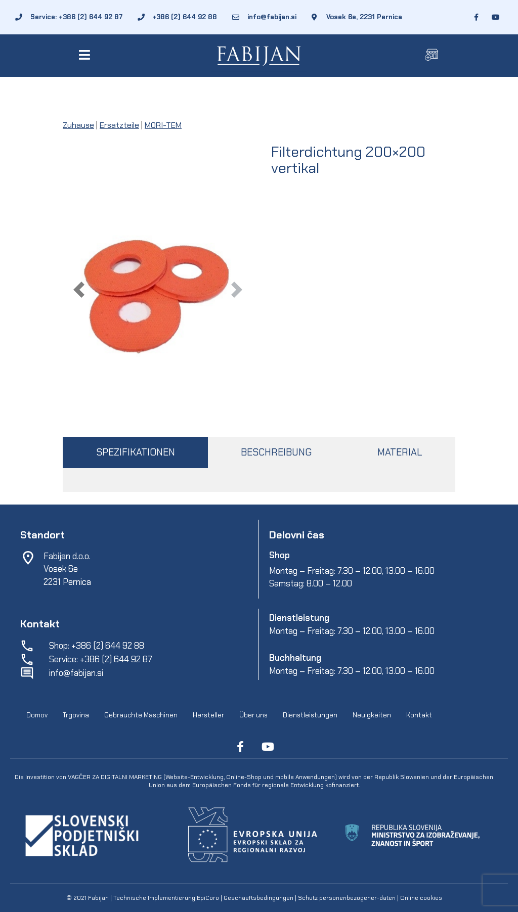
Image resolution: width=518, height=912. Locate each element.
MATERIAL (399, 452)
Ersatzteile (119, 125)
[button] (86, 55)
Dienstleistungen (310, 715)
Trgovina (76, 715)
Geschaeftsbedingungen (259, 898)
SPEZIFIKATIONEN (135, 452)
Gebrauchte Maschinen (141, 715)
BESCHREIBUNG (276, 452)
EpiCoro (208, 898)
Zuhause (78, 125)
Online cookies (420, 898)
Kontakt (419, 715)
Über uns (253, 715)
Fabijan (98, 898)
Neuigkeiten (372, 715)
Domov (37, 715)
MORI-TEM (163, 125)
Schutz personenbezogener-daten (347, 898)
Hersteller (208, 715)
